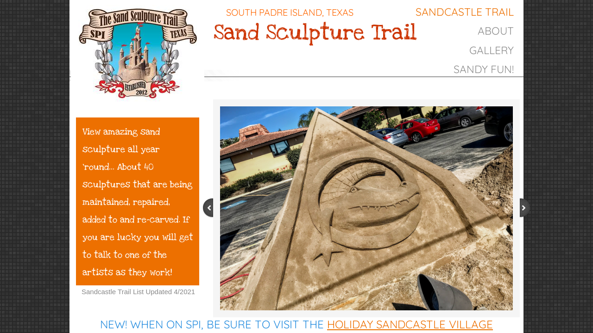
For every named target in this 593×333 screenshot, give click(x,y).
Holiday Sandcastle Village (410, 324)
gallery (491, 50)
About (496, 30)
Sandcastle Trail (465, 11)
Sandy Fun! (484, 69)
